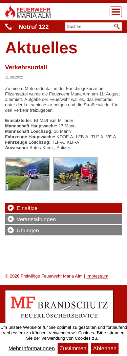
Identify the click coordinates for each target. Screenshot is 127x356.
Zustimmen (73, 348)
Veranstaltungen (36, 219)
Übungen (28, 230)
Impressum (97, 276)
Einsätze (27, 208)
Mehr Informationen (31, 348)
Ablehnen (105, 348)
